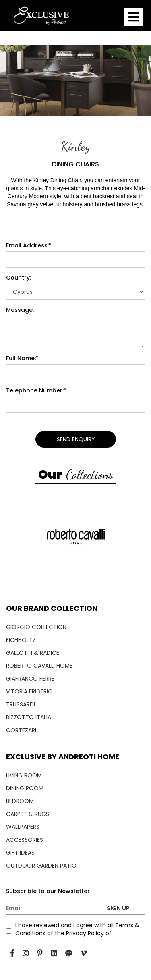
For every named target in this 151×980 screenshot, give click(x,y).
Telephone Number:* (36, 390)
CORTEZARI (21, 730)
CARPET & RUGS (27, 814)
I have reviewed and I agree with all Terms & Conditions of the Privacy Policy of (77, 929)
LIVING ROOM (24, 775)
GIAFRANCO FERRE (30, 679)
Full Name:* (22, 358)
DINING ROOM (24, 788)
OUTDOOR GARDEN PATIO (41, 866)
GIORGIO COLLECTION (36, 627)
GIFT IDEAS (20, 853)
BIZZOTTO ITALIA (28, 717)
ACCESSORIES (24, 840)
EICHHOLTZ (21, 640)
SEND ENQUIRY (75, 439)
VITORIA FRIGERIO (29, 691)
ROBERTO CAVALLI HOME (39, 666)
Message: (20, 310)
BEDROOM (20, 801)
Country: (18, 278)
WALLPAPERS (22, 827)
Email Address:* (29, 245)
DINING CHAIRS (75, 164)
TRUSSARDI (20, 704)
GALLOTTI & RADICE (32, 653)
